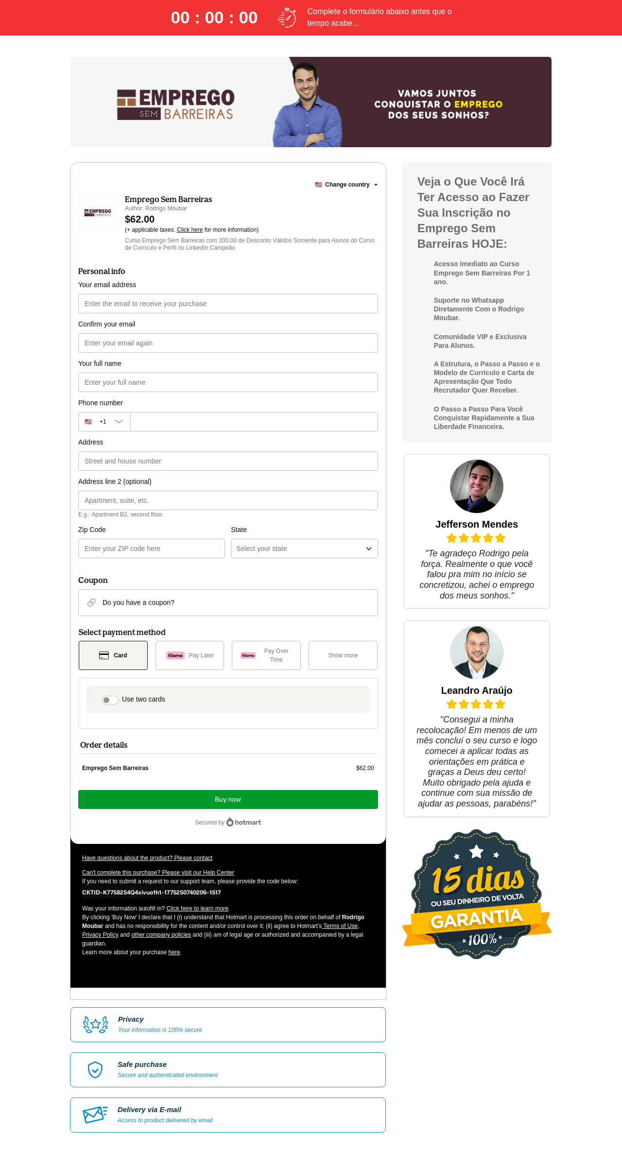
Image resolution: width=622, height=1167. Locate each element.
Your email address (107, 285)
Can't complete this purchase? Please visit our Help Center (158, 872)
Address (90, 442)
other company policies (161, 934)
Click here (190, 229)
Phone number (100, 403)
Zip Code (92, 529)
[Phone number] (254, 421)
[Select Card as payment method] (113, 655)
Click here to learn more (197, 908)
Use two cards (143, 699)
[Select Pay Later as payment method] (190, 655)
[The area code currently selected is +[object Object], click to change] (104, 421)
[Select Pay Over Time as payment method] (266, 655)
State (239, 529)
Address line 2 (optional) (115, 481)
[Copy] (152, 892)
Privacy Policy (100, 934)
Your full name (99, 363)
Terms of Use (340, 926)
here (174, 952)
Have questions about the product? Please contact (147, 858)
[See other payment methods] (343, 655)
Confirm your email (106, 324)
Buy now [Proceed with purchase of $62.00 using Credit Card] (228, 799)
